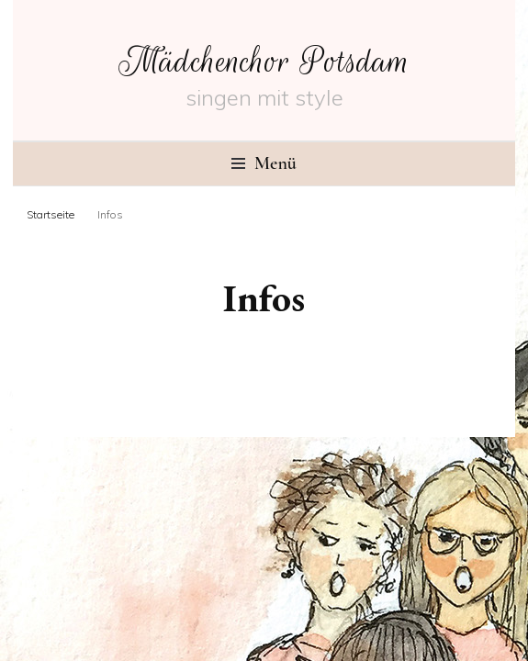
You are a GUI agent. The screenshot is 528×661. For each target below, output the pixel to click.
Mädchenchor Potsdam (264, 61)
